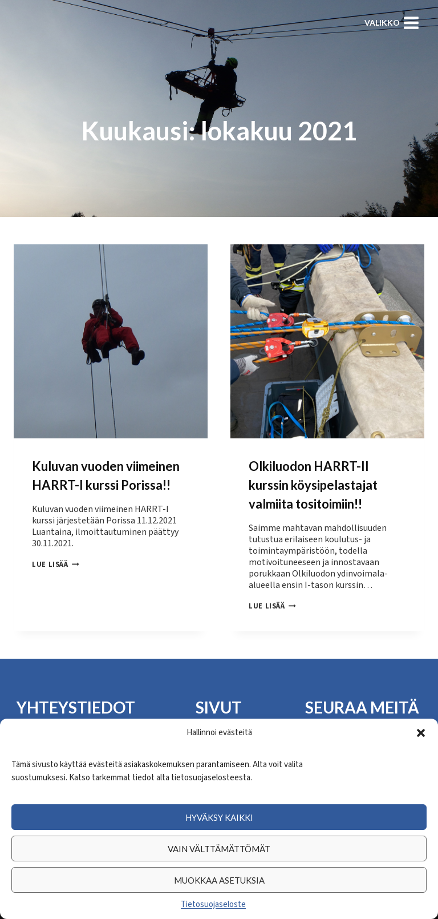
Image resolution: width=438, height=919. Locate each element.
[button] (421, 733)
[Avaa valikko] (391, 22)
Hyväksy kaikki (219, 817)
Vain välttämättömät (219, 849)
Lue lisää (55, 564)
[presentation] (111, 341)
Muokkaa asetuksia (219, 880)
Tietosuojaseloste (213, 904)
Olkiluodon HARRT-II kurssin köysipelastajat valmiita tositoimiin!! (313, 484)
